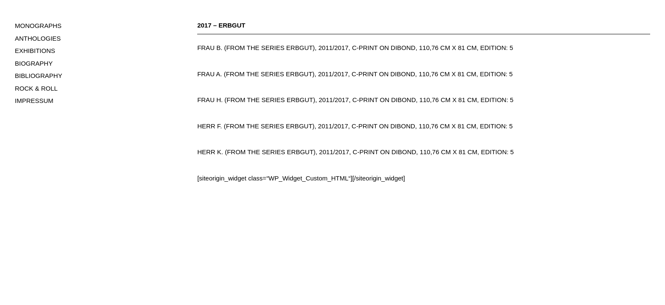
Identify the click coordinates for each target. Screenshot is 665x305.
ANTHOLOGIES (38, 38)
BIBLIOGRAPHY (38, 75)
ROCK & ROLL (36, 88)
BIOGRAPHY (34, 63)
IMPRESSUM (34, 100)
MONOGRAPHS (38, 25)
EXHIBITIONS (35, 50)
